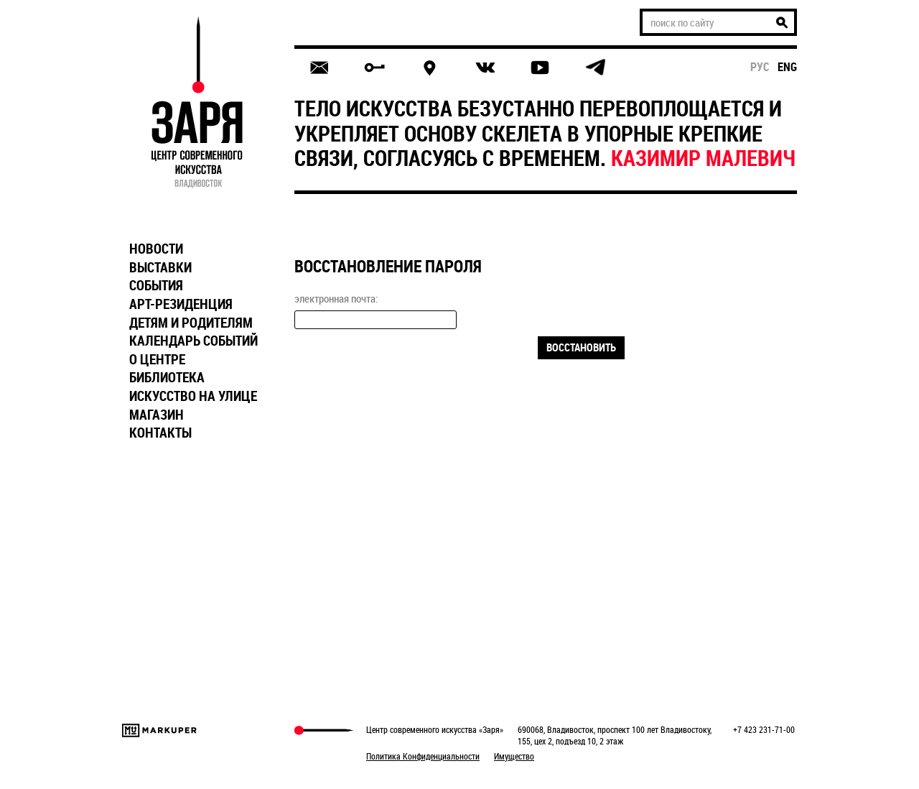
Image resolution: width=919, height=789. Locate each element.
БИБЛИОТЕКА (167, 377)
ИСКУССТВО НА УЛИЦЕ (193, 396)
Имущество (514, 756)
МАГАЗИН (156, 414)
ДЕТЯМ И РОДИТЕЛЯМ (191, 322)
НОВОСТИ (156, 248)
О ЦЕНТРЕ (157, 359)
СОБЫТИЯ (156, 285)
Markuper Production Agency (159, 730)
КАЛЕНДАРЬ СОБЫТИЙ (193, 340)
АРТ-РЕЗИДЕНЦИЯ (181, 304)
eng (787, 67)
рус (760, 67)
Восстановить (581, 347)
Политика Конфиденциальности (423, 756)
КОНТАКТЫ (160, 432)
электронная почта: (336, 298)
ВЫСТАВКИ (160, 267)
